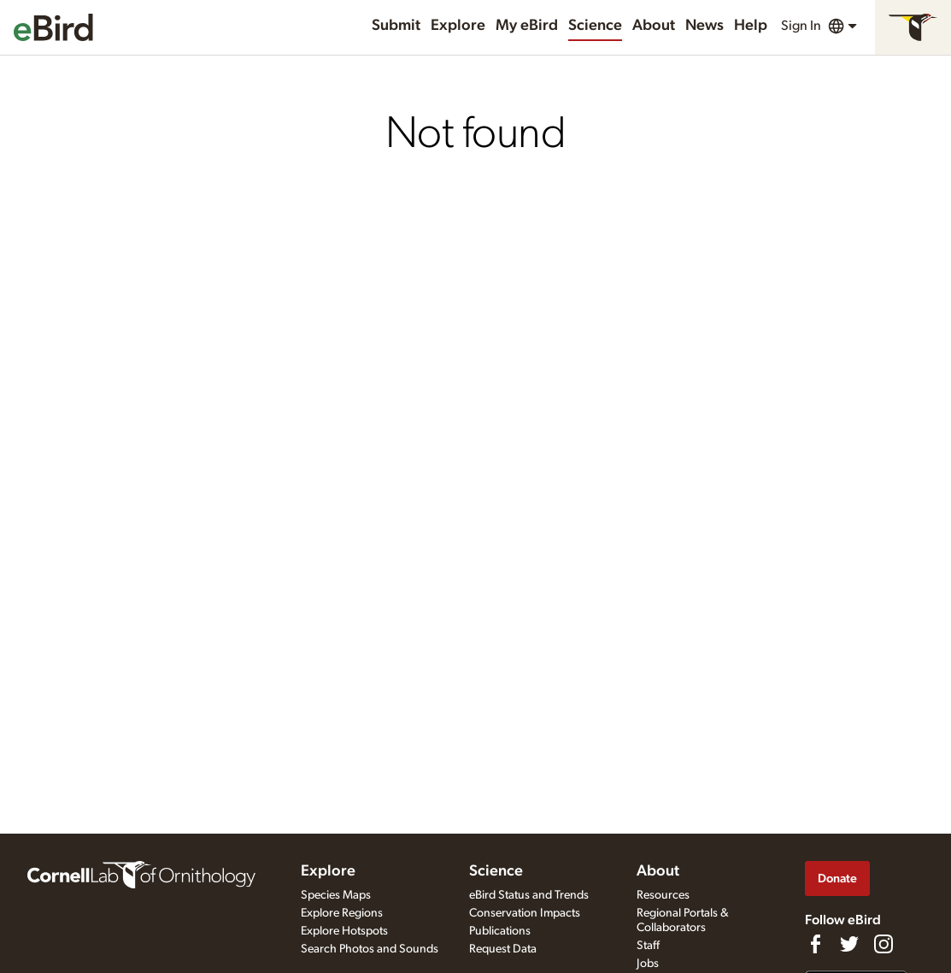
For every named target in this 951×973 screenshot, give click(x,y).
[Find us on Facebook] (815, 944)
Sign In (801, 25)
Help (750, 25)
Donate (837, 878)
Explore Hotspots (344, 931)
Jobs (648, 964)
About (653, 25)
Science (595, 25)
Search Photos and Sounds (369, 949)
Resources (663, 895)
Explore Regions (342, 913)
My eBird (527, 25)
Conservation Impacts (524, 913)
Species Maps (336, 895)
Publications (500, 931)
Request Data (503, 949)
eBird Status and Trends (529, 895)
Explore (458, 25)
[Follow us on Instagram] (883, 944)
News (704, 25)
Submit (396, 25)
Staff (648, 946)
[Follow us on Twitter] (849, 944)
